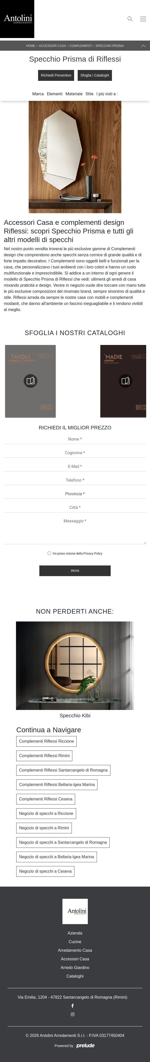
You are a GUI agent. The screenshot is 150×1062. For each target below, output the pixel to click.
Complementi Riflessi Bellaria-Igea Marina (57, 784)
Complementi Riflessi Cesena (45, 799)
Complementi (81, 46)
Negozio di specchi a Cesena (45, 871)
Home (30, 46)
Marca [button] (38, 93)
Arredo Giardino (75, 967)
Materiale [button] (73, 93)
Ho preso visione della (77, 553)
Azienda (75, 933)
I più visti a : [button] (107, 93)
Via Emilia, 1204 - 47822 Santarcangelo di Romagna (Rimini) (72, 997)
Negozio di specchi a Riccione (46, 813)
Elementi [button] (54, 93)
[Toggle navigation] (143, 19)
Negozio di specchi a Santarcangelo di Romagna (63, 842)
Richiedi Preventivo (56, 75)
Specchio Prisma (109, 46)
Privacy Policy (92, 553)
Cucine (75, 942)
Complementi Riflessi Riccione (46, 741)
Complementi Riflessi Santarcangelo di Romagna (63, 770)
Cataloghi (75, 976)
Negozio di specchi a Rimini (44, 828)
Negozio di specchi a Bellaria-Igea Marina (56, 857)
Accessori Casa (52, 46)
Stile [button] (89, 93)
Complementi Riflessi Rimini (44, 756)
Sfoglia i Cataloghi (94, 75)
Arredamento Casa (75, 950)
